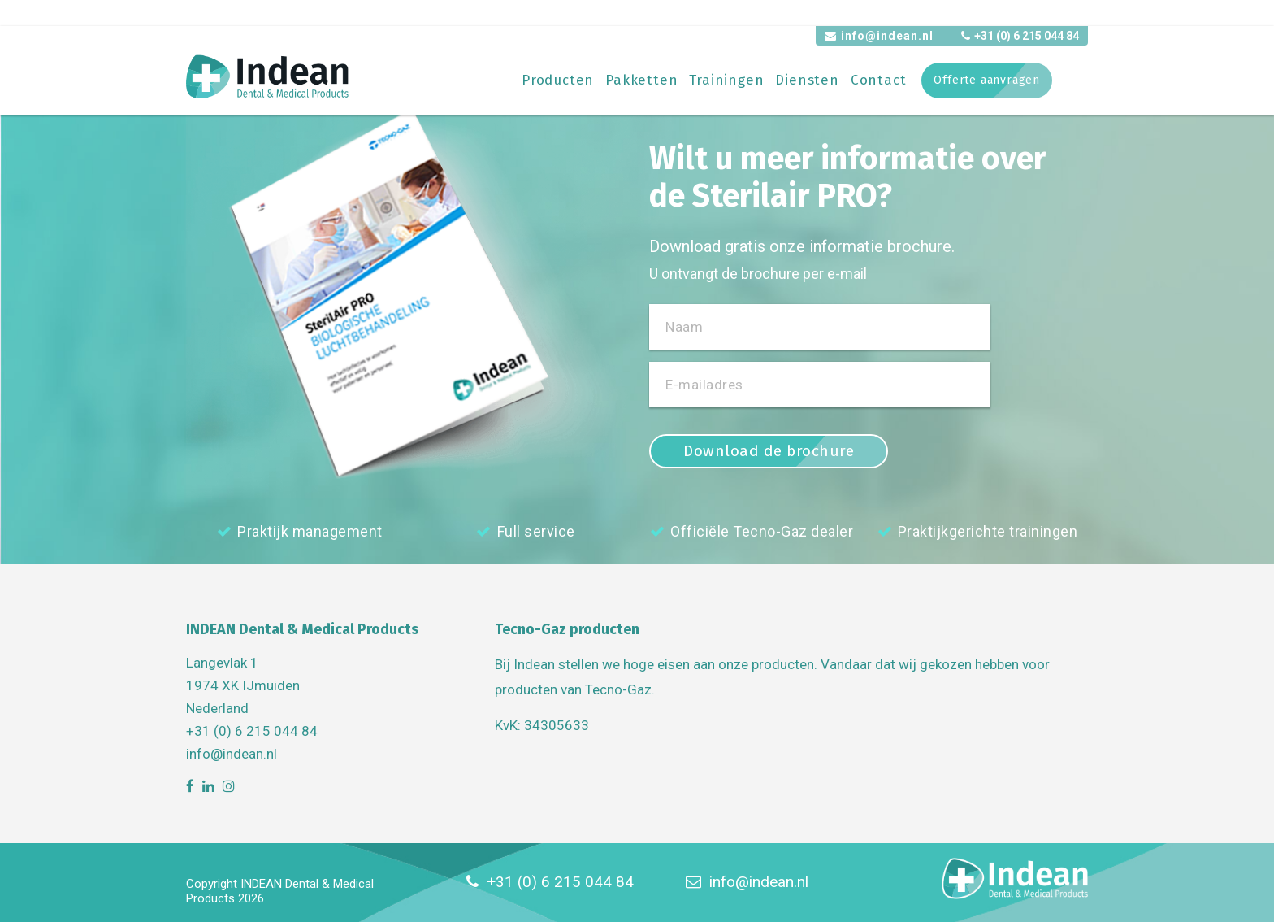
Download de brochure (768, 450)
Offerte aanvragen (987, 80)
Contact (879, 80)
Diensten (806, 80)
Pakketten (641, 80)
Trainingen (726, 80)
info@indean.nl (879, 35)
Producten (558, 80)
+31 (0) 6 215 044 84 (1020, 35)
